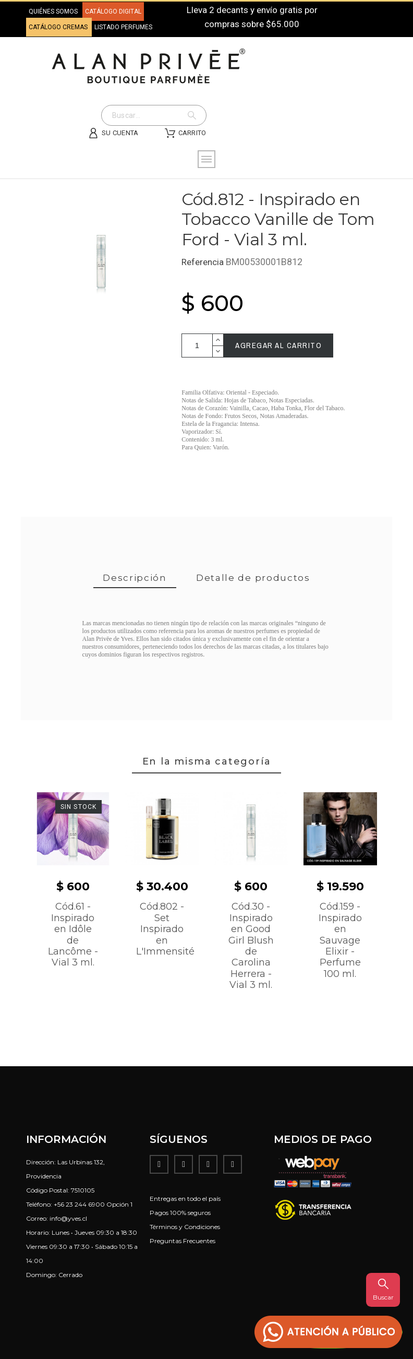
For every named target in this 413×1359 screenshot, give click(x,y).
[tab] (134, 578)
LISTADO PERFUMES (123, 27)
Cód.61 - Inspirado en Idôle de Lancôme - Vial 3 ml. (73, 934)
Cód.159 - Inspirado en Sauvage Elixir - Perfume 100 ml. (340, 940)
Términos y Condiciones (185, 1227)
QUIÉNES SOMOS (53, 11)
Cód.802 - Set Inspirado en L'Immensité (165, 929)
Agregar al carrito (278, 345)
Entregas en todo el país (185, 1198)
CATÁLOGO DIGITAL (113, 11)
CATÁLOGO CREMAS (59, 27)
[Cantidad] (197, 345)
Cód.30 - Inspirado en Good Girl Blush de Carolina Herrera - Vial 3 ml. (251, 946)
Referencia (203, 262)
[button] (328, 1332)
